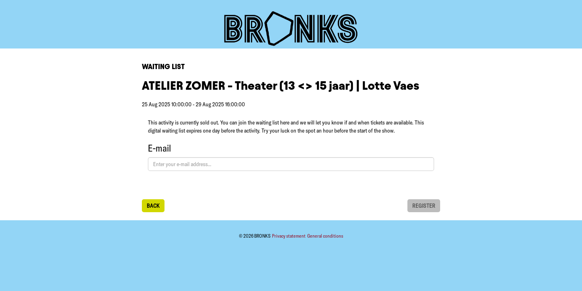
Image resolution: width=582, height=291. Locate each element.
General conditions (325, 236)
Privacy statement (289, 236)
